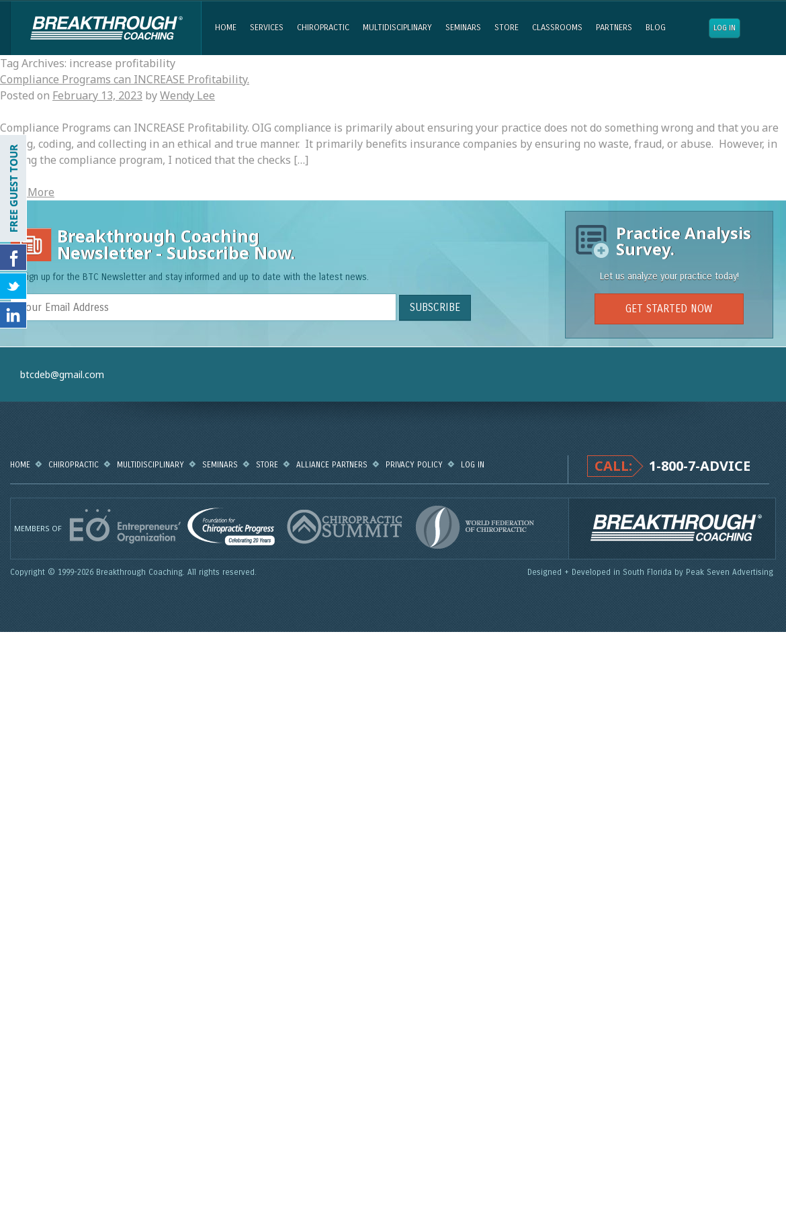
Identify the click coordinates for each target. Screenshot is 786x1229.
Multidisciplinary (397, 27)
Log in (724, 28)
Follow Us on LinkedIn (13, 315)
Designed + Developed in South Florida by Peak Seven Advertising (651, 572)
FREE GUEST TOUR (13, 188)
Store (506, 27)
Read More (27, 192)
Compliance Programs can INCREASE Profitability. (124, 79)
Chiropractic (323, 27)
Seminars (463, 27)
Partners (614, 27)
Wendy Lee (187, 95)
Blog (656, 27)
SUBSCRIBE (435, 307)
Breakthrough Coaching (106, 28)
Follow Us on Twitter (13, 286)
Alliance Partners (331, 464)
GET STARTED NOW (668, 308)
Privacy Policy (414, 464)
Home (225, 27)
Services (266, 27)
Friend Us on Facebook (13, 257)
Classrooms (557, 27)
